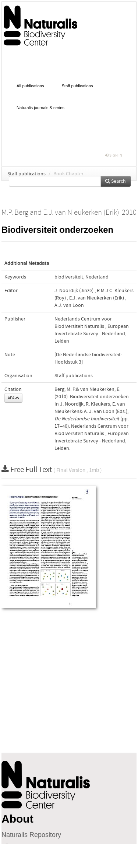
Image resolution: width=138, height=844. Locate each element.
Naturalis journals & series (40, 107)
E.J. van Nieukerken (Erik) (96, 298)
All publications (30, 86)
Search (115, 181)
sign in (113, 155)
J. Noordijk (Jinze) (73, 291)
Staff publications (77, 86)
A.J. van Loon (69, 305)
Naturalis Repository (31, 834)
